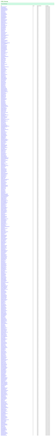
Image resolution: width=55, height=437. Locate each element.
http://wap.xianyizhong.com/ (4, 197)
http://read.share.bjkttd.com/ (4, 280)
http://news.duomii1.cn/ (3, 328)
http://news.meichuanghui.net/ (4, 383)
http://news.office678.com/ (3, 99)
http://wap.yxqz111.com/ (3, 298)
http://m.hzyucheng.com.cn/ (4, 335)
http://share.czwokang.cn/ (3, 372)
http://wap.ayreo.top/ (3, 31)
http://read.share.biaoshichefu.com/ (4, 56)
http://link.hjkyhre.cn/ (3, 18)
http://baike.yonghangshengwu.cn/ (4, 231)
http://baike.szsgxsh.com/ (3, 110)
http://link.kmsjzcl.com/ (3, 233)
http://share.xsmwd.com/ (3, 221)
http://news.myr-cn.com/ (3, 188)
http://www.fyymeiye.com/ (3, 209)
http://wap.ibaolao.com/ (3, 183)
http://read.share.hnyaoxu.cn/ (4, 45)
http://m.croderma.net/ (3, 44)
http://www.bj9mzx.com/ (3, 154)
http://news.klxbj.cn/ (3, 227)
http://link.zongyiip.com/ (3, 166)
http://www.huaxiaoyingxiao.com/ (4, 173)
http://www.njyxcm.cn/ (3, 118)
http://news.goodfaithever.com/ (4, 336)
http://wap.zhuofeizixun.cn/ (3, 208)
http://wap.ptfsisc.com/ (3, 353)
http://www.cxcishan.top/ (3, 318)
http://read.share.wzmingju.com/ (4, 9)
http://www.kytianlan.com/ (3, 371)
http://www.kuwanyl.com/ (3, 264)
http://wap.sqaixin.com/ (3, 395)
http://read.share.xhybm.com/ (4, 245)
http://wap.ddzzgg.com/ (3, 176)
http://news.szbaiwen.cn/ (3, 55)
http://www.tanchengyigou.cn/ (4, 69)
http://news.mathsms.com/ (3, 239)
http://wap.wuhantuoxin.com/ (4, 258)
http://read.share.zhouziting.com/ (4, 359)
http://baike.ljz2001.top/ (3, 50)
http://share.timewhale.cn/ (3, 225)
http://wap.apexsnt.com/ (3, 87)
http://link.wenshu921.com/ (3, 263)
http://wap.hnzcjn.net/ (3, 97)
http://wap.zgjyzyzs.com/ (3, 431)
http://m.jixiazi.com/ (3, 324)
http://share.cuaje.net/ (3, 172)
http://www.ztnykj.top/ (3, 237)
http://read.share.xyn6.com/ (4, 257)
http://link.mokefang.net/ (3, 86)
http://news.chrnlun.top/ (3, 311)
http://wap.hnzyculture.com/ (4, 401)
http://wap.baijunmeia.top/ (3, 366)
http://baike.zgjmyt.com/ (3, 396)
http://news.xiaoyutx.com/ (3, 206)
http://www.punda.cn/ (3, 340)
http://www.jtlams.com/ (3, 358)
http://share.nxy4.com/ (3, 341)
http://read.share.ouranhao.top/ (4, 377)
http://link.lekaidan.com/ (3, 268)
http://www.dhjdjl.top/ (3, 24)
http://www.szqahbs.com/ (3, 103)
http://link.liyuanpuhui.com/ (3, 370)
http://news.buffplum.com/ (3, 62)
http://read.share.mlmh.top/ (3, 170)
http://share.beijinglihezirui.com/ (4, 105)
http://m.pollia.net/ (3, 63)
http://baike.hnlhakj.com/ (3, 261)
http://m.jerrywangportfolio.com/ (4, 384)
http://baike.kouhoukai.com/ (4, 267)
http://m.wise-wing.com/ (3, 12)
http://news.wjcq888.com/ (3, 288)
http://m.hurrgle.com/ (3, 152)
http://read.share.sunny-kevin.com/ (4, 218)
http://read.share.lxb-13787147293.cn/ (5, 195)
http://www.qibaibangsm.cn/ (4, 220)
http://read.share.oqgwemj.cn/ (4, 310)
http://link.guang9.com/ (3, 414)
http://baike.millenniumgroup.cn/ (4, 413)
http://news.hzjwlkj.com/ (3, 33)
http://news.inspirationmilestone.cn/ (4, 165)
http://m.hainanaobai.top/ (3, 201)
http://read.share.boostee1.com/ (4, 433)
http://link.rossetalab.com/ (3, 279)
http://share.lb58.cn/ (3, 130)
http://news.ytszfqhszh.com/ (4, 251)
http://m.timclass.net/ (3, 262)
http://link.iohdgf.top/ (3, 127)
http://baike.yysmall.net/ (3, 177)
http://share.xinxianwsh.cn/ (3, 93)
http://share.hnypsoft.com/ (3, 360)
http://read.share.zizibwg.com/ (4, 378)
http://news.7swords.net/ (3, 79)
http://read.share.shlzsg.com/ (4, 32)
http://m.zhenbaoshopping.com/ (4, 37)
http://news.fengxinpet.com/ (4, 379)
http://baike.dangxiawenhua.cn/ (4, 299)
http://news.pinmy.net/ (3, 303)
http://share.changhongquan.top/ (4, 194)
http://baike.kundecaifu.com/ (4, 409)
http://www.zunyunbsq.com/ (4, 330)
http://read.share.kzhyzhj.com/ (4, 74)
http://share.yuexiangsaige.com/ (4, 382)
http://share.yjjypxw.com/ (3, 123)
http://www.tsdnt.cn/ (3, 57)
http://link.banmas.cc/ (3, 81)
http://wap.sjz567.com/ (3, 75)
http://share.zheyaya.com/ (3, 300)
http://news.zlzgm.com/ (3, 121)
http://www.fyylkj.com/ (3, 306)
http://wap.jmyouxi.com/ (3, 294)
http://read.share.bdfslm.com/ (4, 343)
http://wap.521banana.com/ (4, 20)
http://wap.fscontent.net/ (3, 434)
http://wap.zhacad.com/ (3, 249)
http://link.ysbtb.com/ (3, 215)
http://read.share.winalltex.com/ (4, 207)
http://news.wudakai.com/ (3, 274)
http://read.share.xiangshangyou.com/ (5, 419)
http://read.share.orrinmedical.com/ (4, 407)
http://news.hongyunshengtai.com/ (4, 390)
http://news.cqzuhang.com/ (3, 269)
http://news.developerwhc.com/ (4, 347)
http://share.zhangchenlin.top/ (4, 14)
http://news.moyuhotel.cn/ (3, 421)
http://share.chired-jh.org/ (3, 255)
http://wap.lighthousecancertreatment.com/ (5, 42)
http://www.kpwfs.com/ (3, 348)
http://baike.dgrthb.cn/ (3, 164)
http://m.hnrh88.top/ (3, 148)
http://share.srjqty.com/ (3, 73)
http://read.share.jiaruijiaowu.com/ (4, 91)
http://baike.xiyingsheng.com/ (4, 364)
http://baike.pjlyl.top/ (3, 178)
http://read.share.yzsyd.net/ (4, 297)
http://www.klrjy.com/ (3, 67)
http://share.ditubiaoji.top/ (3, 27)
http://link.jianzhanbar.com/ (3, 153)
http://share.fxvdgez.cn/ (3, 212)
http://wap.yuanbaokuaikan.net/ (4, 202)
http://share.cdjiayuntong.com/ (4, 256)
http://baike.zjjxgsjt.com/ (3, 136)
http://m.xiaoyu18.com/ (3, 26)
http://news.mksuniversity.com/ (4, 116)
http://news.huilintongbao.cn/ (4, 171)
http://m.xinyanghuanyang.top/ (4, 49)
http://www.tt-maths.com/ (3, 82)
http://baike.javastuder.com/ (4, 214)
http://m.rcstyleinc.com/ (3, 80)
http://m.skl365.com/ (3, 316)
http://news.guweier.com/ (3, 365)
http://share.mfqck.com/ (3, 184)
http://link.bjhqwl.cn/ (3, 30)
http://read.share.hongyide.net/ (4, 432)
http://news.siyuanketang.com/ (4, 323)
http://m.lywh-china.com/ (3, 427)
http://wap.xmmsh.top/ (3, 21)
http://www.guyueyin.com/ (3, 355)
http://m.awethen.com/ (3, 122)
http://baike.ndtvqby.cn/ (3, 38)
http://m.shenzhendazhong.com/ (4, 196)
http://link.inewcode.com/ (3, 389)
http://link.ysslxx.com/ (3, 190)
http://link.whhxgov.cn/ (3, 51)
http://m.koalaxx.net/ (3, 189)
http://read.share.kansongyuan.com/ (4, 282)
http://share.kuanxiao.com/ (3, 292)
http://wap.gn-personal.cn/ (3, 420)
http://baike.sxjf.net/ (3, 61)
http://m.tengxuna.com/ (3, 373)
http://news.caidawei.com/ (3, 219)
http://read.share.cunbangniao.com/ (4, 129)
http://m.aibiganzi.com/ (3, 94)
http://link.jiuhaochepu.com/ (4, 203)
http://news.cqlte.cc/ (3, 100)
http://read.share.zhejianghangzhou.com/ (5, 226)
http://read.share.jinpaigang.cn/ (4, 147)
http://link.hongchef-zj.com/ (3, 142)
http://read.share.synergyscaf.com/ (4, 106)
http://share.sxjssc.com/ (3, 276)
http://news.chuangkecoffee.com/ (4, 200)
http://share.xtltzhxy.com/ (3, 104)
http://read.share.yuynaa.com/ (4, 403)
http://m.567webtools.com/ (3, 134)
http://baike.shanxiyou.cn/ (3, 322)
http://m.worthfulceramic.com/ (4, 287)
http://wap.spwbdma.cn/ (3, 7)
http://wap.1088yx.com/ (3, 128)
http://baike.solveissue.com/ (4, 334)
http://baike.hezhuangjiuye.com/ (4, 250)
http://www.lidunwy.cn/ (3, 275)
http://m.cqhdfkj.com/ (3, 270)
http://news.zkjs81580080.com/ (4, 43)
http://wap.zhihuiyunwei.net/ (4, 342)
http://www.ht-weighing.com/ (4, 391)
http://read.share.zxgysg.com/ (4, 19)
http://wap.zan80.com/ (3, 376)
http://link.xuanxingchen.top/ (4, 6)
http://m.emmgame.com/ (3, 304)
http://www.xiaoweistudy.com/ (4, 329)
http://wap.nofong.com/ (3, 408)
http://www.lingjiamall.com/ (3, 291)
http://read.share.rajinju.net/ (4, 98)
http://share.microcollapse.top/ (4, 238)
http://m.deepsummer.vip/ (3, 124)
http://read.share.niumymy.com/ (4, 160)
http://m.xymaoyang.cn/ (3, 141)
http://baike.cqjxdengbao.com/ (4, 8)
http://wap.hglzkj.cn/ (3, 243)
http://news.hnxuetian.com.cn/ (4, 140)
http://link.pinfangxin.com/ (3, 402)
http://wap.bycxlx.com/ (3, 92)
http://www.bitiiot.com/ (3, 115)
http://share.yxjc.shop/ (3, 36)
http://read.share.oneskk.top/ (4, 88)
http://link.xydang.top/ (3, 293)
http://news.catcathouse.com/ (4, 25)
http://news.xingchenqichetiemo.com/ (5, 179)
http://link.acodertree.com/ (3, 109)
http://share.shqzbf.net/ (3, 146)
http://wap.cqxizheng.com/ (3, 232)
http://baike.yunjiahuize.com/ (4, 286)
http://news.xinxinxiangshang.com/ (4, 158)
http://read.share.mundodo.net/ (4, 367)
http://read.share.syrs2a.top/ (4, 346)
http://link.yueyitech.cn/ (3, 354)
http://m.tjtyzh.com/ (3, 167)
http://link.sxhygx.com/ (3, 317)
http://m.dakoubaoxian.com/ (4, 388)
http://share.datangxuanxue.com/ (4, 285)
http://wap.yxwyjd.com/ (3, 281)
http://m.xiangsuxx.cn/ (3, 361)
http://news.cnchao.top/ (3, 68)
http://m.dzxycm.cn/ (3, 213)
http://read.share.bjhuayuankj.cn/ (4, 185)
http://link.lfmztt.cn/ (3, 39)
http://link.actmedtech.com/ (3, 13)
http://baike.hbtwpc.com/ (3, 385)
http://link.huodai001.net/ (3, 428)
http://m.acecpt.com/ (3, 425)
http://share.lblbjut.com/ (3, 349)
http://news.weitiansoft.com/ (4, 397)
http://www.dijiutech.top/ (3, 273)
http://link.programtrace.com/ (4, 352)
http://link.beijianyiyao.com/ (3, 305)
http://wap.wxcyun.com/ (3, 111)
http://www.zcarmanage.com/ (4, 182)
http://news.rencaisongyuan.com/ (4, 112)
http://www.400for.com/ (3, 15)
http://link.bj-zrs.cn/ (3, 244)
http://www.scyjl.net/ (3, 85)
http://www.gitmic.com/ (3, 159)
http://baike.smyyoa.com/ (3, 312)
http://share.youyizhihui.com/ (4, 117)
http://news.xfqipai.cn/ (3, 191)
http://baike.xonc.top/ (3, 426)
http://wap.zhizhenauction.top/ (4, 135)
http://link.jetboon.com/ (3, 415)
